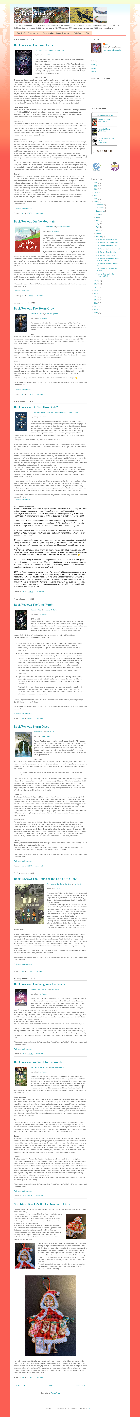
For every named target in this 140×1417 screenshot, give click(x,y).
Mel (106, 44)
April (98, 227)
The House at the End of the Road (59, 884)
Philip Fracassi (103, 142)
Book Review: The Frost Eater (33, 45)
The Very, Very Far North (40, 989)
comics (93, 72)
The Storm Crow (37, 314)
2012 (96, 303)
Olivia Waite (102, 131)
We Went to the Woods (39, 1067)
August (98, 214)
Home (51, 1386)
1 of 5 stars (43, 614)
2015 (96, 293)
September (100, 211)
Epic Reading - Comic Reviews (56, 33)
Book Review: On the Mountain (35, 221)
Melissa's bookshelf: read (105, 115)
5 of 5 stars (54, 231)
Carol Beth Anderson (56, 50)
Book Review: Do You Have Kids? (36, 407)
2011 (96, 306)
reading (94, 64)
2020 (96, 202)
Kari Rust (77, 884)
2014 (96, 297)
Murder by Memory (104, 129)
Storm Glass (38, 732)
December (100, 205)
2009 (96, 313)
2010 (96, 309)
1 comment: (39, 213)
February (99, 233)
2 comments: (40, 394)
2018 (96, 284)
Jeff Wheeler (50, 732)
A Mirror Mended (104, 120)
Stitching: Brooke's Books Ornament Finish (42, 1204)
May (97, 224)
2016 (96, 290)
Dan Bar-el (55, 989)
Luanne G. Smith (51, 610)
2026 (96, 183)
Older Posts (81, 1386)
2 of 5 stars (43, 1072)
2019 (96, 281)
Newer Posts (20, 1386)
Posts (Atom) (55, 1393)
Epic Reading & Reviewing (27, 33)
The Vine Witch (36, 610)
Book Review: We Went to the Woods (38, 1062)
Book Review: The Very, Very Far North (39, 984)
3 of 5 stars (58, 889)
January (99, 236)
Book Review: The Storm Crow (34, 308)
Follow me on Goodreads (23, 499)
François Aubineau (64, 227)
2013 (96, 300)
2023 (96, 192)
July (97, 217)
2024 (96, 189)
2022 (96, 195)
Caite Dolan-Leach (57, 1067)
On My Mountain (49, 227)
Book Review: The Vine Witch (33, 604)
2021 (96, 199)
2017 (96, 287)
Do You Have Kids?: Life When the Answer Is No (48, 412)
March (98, 230)
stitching (94, 68)
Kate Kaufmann (74, 412)
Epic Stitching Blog (82, 33)
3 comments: (39, 1377)
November (100, 208)
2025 (96, 186)
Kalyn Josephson (51, 314)
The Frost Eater (40, 50)
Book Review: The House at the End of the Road (45, 878)
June (98, 220)
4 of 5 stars (46, 55)
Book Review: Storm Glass (31, 726)
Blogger (90, 1408)
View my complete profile (112, 50)
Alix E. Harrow (103, 121)
